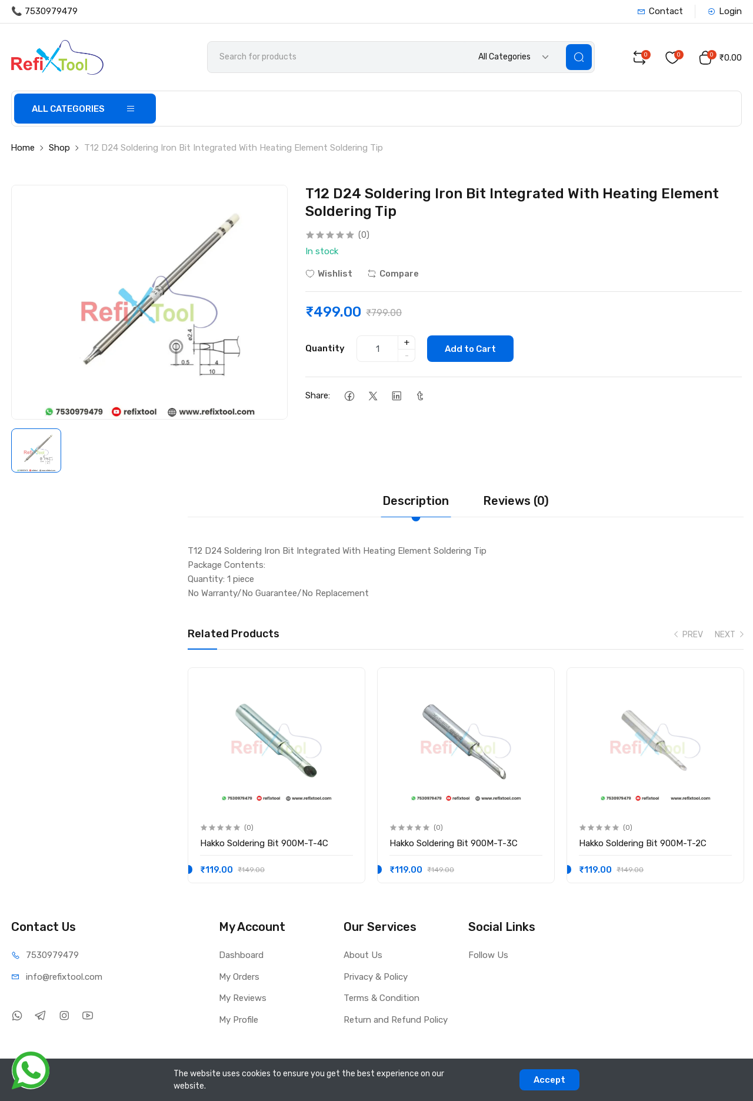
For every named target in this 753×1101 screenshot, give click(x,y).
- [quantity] (407, 355)
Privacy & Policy (376, 977)
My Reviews (242, 998)
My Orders (239, 977)
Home (23, 147)
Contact (660, 11)
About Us (363, 955)
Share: (317, 395)
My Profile (238, 1019)
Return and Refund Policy (396, 1019)
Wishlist (328, 273)
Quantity (325, 348)
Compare (393, 273)
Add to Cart (470, 349)
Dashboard (241, 955)
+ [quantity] (406, 342)
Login (724, 11)
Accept (549, 1080)
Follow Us (488, 955)
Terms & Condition (381, 998)
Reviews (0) (516, 501)
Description (415, 501)
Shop (59, 147)
